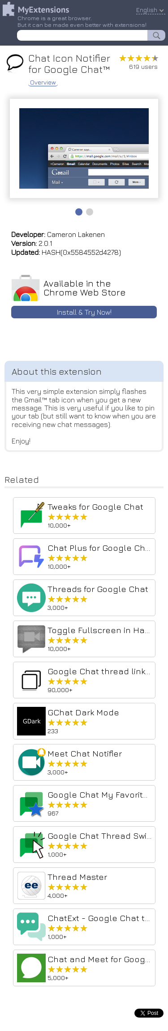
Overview (43, 82)
